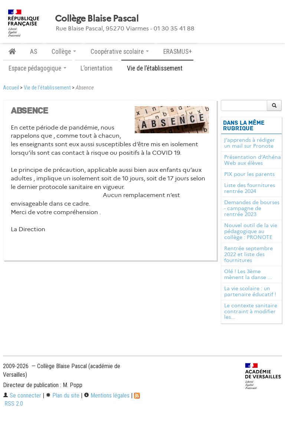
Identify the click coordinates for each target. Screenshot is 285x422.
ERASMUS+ (177, 51)
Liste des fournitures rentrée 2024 (249, 188)
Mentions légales (107, 395)
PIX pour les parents (249, 174)
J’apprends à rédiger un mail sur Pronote (249, 143)
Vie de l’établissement (47, 88)
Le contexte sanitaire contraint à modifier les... (250, 311)
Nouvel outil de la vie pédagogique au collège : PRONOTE (250, 231)
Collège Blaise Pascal (96, 18)
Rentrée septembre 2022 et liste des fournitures (248, 254)
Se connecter (22, 395)
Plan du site (62, 395)
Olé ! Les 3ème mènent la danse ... (248, 274)
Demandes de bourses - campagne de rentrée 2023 (251, 208)
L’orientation (96, 68)
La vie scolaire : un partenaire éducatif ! (250, 291)
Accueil (11, 88)
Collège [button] (64, 51)
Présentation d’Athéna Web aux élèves (252, 160)
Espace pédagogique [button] (37, 68)
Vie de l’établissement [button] (157, 68)
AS (33, 51)
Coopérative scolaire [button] (120, 51)
